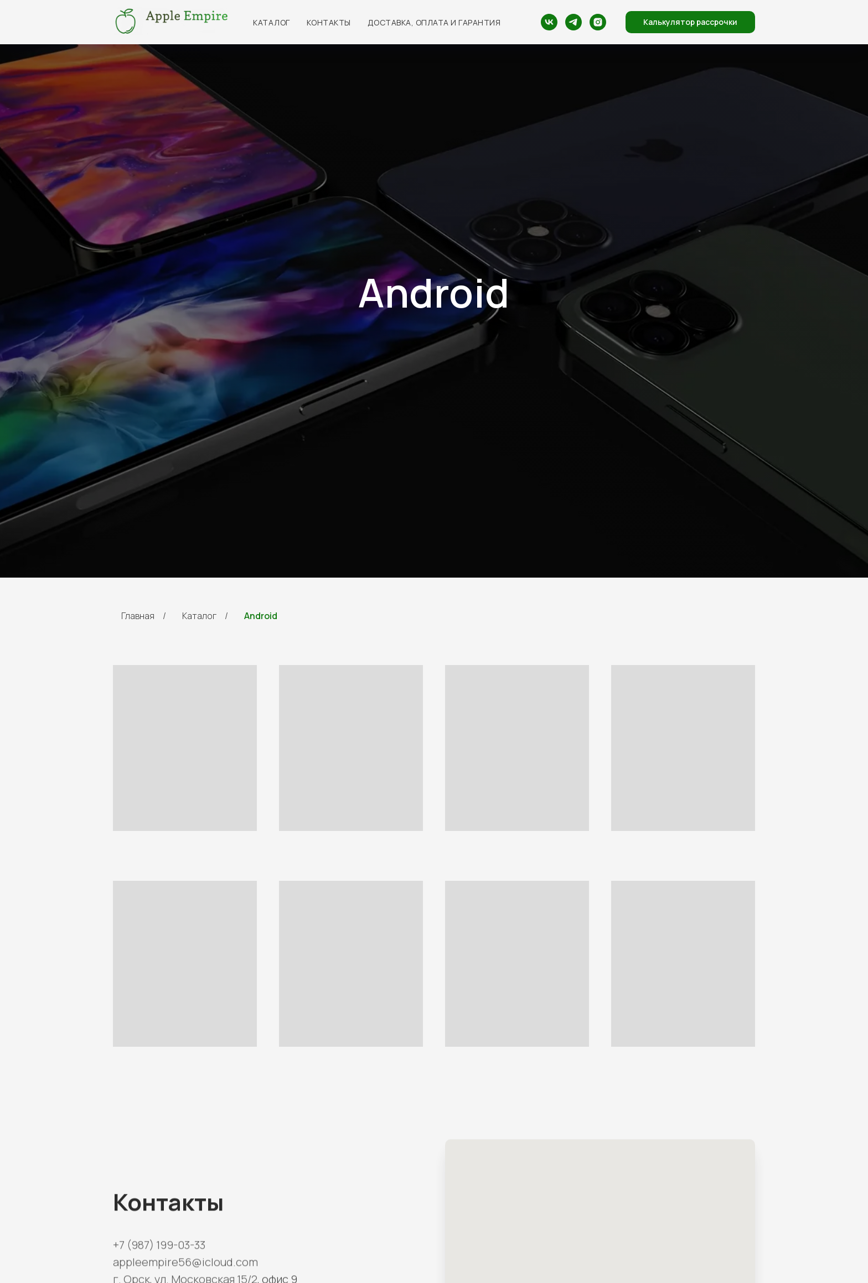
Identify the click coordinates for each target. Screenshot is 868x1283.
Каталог (271, 22)
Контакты (329, 22)
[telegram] (573, 22)
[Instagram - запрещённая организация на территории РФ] (598, 22)
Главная (137, 616)
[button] (690, 22)
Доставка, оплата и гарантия (434, 22)
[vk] (549, 22)
